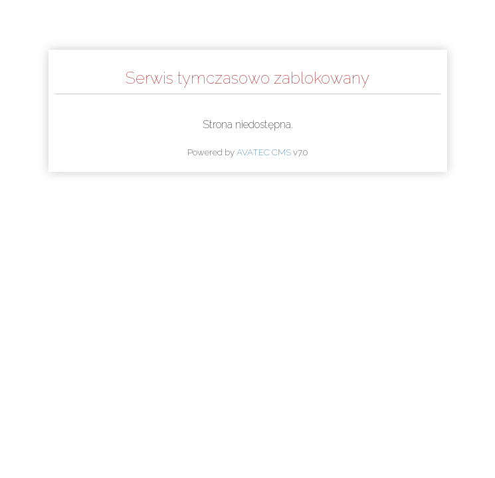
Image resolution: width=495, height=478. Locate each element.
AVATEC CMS (264, 152)
